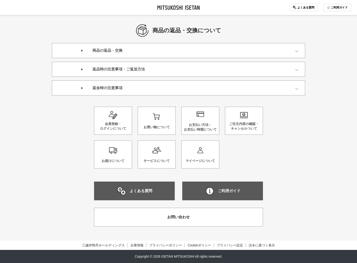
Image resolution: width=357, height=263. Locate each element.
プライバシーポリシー (165, 245)
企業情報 (137, 245)
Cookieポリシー (199, 245)
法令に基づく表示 (262, 245)
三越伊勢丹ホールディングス (103, 245)
